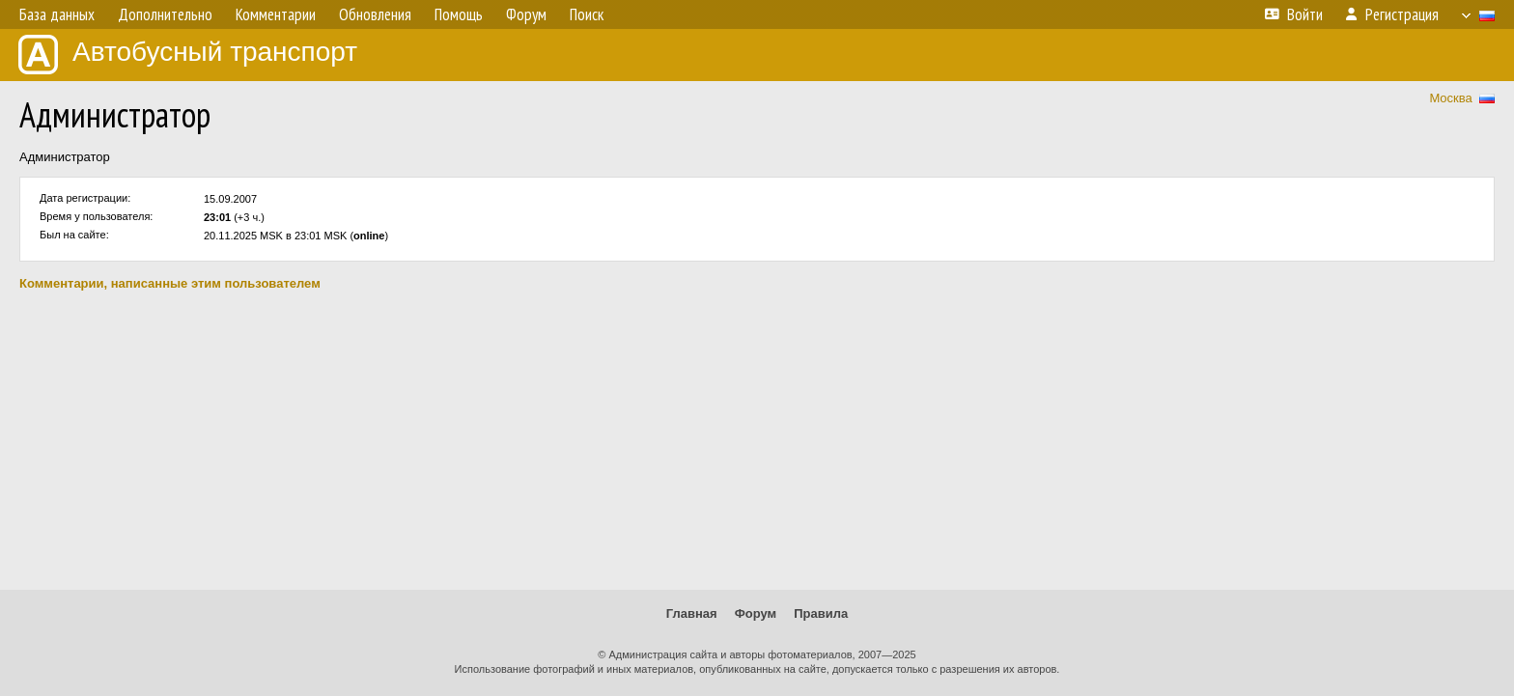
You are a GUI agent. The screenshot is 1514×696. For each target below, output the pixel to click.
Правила (821, 613)
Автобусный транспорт (187, 54)
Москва (1450, 98)
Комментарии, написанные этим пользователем (170, 283)
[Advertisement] (757, 440)
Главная (691, 613)
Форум (755, 613)
